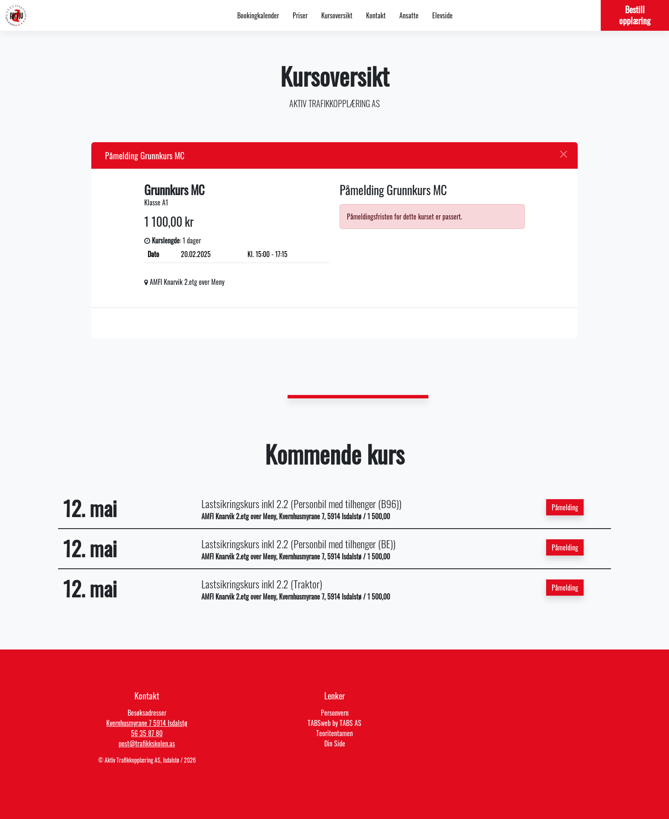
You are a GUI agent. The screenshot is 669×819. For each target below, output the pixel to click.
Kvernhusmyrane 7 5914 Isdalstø (146, 723)
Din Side (334, 743)
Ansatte (409, 15)
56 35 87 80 (147, 733)
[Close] (563, 154)
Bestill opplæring (635, 15)
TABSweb (319, 723)
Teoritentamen (334, 733)
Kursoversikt (336, 15)
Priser (300, 15)
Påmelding (565, 507)
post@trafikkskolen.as (147, 743)
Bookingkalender (258, 15)
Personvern (335, 713)
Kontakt (376, 15)
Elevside (442, 15)
